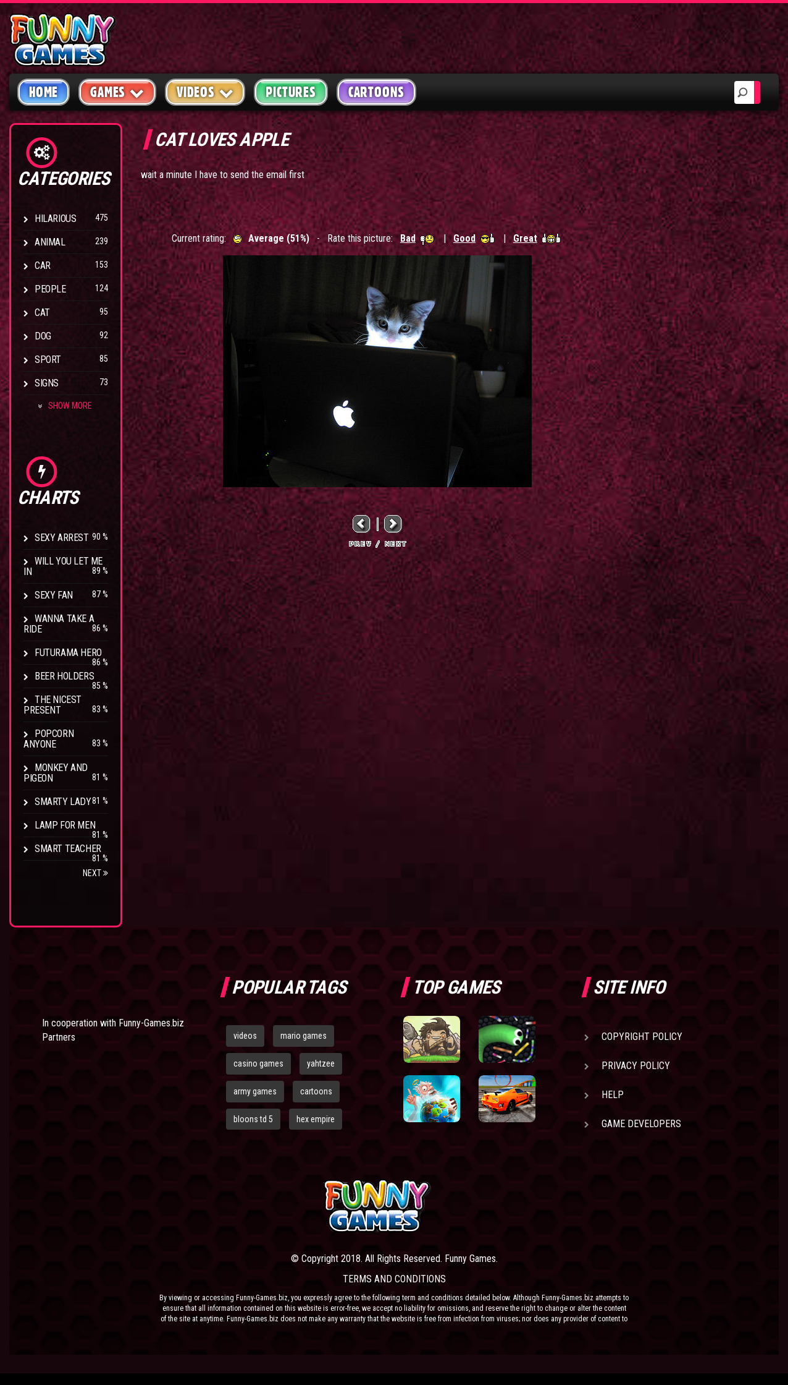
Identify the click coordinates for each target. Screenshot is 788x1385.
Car (43, 265)
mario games (303, 1036)
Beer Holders (64, 676)
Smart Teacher (68, 848)
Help (612, 1095)
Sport (48, 359)
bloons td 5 (253, 1119)
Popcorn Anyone (48, 739)
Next (95, 873)
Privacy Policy (635, 1066)
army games (255, 1091)
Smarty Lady (63, 802)
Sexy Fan (54, 595)
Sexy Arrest (62, 537)
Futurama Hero (68, 652)
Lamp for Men (65, 825)
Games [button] (117, 92)
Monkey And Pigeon (55, 773)
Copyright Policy (641, 1036)
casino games (258, 1063)
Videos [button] (205, 92)
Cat (42, 312)
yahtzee (321, 1063)
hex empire (315, 1119)
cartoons (316, 1091)
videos (245, 1036)
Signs (47, 383)
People (50, 289)
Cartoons (376, 92)
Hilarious (55, 218)
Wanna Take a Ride (58, 624)
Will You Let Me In (63, 566)
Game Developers (641, 1124)
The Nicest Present (52, 705)
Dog (43, 336)
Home (43, 92)
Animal (50, 242)
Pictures (291, 92)
